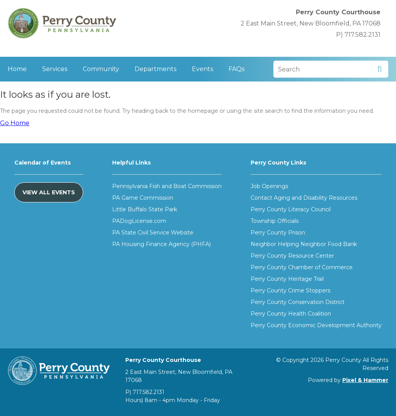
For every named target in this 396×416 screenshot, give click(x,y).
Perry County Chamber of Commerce (302, 267)
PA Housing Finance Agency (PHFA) (161, 244)
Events (202, 69)
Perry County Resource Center (292, 255)
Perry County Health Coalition (291, 313)
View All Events (48, 192)
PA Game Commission (142, 197)
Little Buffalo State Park (144, 209)
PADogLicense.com (139, 220)
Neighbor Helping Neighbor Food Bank (304, 244)
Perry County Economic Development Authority (316, 325)
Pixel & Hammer (365, 380)
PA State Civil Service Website (152, 232)
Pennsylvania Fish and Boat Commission (167, 186)
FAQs (236, 69)
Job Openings (269, 186)
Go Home (14, 123)
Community (101, 69)
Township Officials (275, 220)
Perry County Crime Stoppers (290, 290)
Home (17, 69)
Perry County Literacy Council (291, 209)
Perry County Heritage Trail (287, 278)
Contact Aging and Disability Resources (304, 197)
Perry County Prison (278, 232)
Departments (155, 69)
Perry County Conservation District (298, 302)
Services (54, 69)
